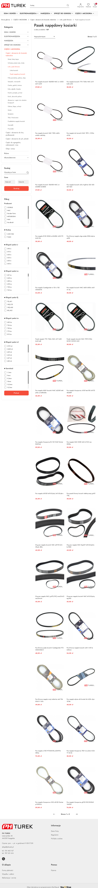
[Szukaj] (28, 172)
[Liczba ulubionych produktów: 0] (88, 5)
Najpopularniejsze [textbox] (39, 37)
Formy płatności (7, 870)
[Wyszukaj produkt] (49, 5)
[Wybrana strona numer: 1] (65, 814)
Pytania (53, 870)
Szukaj (16, 188)
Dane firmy (55, 831)
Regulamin (54, 835)
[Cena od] (9, 182)
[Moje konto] (80, 5)
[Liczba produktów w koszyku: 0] (95, 5)
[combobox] (44, 36)
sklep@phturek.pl (8, 847)
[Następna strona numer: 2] (76, 814)
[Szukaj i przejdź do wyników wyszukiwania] (67, 5)
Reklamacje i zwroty (9, 878)
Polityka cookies (56, 838)
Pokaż (16, 393)
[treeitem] (16, 32)
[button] (11, 13)
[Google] (3, 858)
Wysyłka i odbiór (8, 874)
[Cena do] (23, 182)
